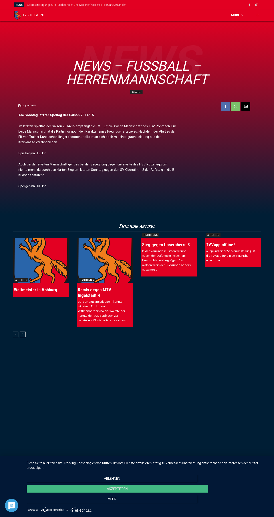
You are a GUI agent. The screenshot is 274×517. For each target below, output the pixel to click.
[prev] (148, 5)
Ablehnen (63, 502)
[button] (258, 15)
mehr (233, 502)
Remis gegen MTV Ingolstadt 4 (94, 293)
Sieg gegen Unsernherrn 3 (166, 245)
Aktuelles (136, 92)
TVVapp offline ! (220, 245)
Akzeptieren (148, 502)
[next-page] (23, 335)
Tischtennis (86, 280)
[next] (155, 5)
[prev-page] (15, 335)
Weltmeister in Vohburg (35, 290)
